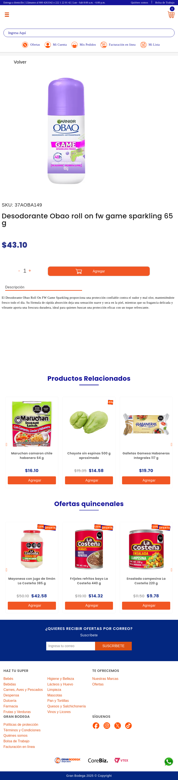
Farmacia (10, 706)
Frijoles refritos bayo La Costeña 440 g (89, 580)
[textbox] (89, 33)
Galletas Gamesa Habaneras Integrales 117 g (146, 455)
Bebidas (9, 684)
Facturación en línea (19, 747)
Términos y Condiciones (22, 730)
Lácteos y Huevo (60, 684)
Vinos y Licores (59, 712)
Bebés (8, 679)
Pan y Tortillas (58, 700)
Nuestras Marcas (105, 679)
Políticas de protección (20, 724)
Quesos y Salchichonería (66, 706)
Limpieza (54, 689)
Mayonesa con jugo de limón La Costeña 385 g (31, 580)
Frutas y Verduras (17, 712)
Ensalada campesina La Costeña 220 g (146, 580)
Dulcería (9, 700)
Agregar (31, 480)
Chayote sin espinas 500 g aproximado (89, 455)
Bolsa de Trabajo (165, 2)
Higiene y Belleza (60, 679)
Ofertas (97, 684)
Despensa (11, 695)
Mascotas (54, 695)
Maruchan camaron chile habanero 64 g (31, 455)
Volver (15, 62)
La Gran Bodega (86, 13)
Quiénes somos (139, 2)
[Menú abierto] (6, 14)
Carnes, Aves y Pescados (23, 689)
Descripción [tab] (14, 287)
